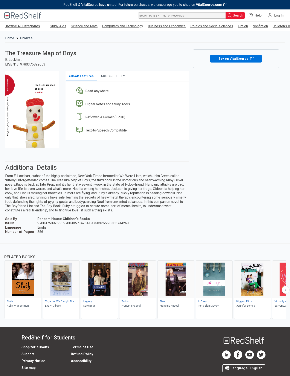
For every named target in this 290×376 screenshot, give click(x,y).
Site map (28, 368)
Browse (26, 38)
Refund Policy (82, 354)
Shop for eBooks (35, 347)
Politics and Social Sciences (211, 26)
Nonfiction (260, 26)
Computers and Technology (122, 26)
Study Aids (58, 26)
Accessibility (81, 361)
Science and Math (84, 26)
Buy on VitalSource (236, 59)
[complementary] (145, 281)
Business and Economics (167, 26)
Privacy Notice (33, 361)
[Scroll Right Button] (286, 290)
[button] (128, 91)
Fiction (243, 26)
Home (9, 38)
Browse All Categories (22, 26)
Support (27, 354)
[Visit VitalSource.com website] (145, 4)
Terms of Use (82, 347)
